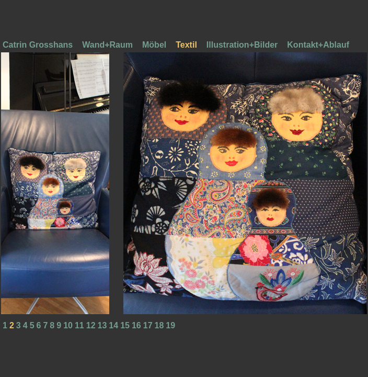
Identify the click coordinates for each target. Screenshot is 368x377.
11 (79, 325)
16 (136, 325)
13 (102, 325)
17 (148, 325)
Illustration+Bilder (242, 44)
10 (68, 325)
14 (113, 325)
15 (125, 325)
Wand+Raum (107, 44)
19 (170, 325)
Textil (186, 44)
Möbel (154, 44)
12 (91, 325)
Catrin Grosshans (38, 44)
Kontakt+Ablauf (318, 44)
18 (159, 325)
